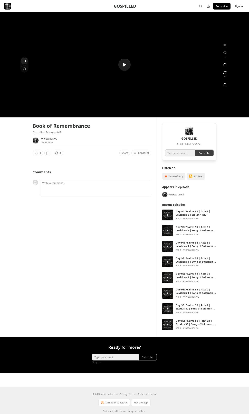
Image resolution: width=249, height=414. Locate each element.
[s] (124, 65)
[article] (189, 219)
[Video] (24, 61)
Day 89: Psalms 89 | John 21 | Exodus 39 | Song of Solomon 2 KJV (195, 326)
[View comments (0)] (225, 65)
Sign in (239, 6)
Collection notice (147, 394)
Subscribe (222, 6)
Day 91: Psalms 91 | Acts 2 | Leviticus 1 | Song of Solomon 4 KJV (195, 295)
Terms (132, 394)
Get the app (141, 402)
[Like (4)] (38, 153)
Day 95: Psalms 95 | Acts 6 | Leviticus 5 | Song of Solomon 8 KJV (195, 232)
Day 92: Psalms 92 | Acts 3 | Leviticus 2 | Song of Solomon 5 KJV (195, 279)
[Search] (200, 6)
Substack (108, 411)
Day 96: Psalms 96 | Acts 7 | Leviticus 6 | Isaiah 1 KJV (193, 217)
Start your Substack (114, 402)
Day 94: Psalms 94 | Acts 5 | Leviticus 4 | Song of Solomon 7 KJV (195, 248)
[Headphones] (24, 68)
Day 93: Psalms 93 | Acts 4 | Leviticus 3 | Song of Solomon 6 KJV (195, 264)
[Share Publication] (208, 6)
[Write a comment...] (95, 188)
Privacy (123, 394)
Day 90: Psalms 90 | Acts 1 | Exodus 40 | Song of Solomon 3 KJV (195, 311)
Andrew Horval (49, 138)
